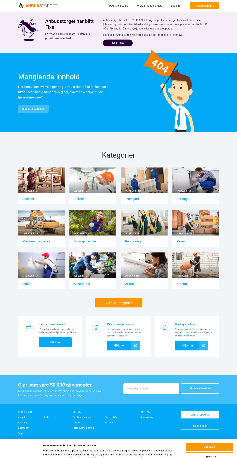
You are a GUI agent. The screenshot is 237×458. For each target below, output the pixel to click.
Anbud (21, 417)
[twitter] (57, 442)
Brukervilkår (111, 417)
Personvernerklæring (83, 428)
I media (76, 422)
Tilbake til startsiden (33, 109)
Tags (20, 433)
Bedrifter (22, 422)
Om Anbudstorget (82, 417)
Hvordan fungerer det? (149, 5)
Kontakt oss (147, 417)
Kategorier (23, 428)
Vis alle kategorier (118, 303)
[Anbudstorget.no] (38, 5)
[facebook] (49, 442)
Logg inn (176, 5)
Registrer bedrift (118, 5)
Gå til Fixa (118, 43)
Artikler (47, 417)
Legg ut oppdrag (204, 6)
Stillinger (109, 422)
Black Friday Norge (186, 335)
